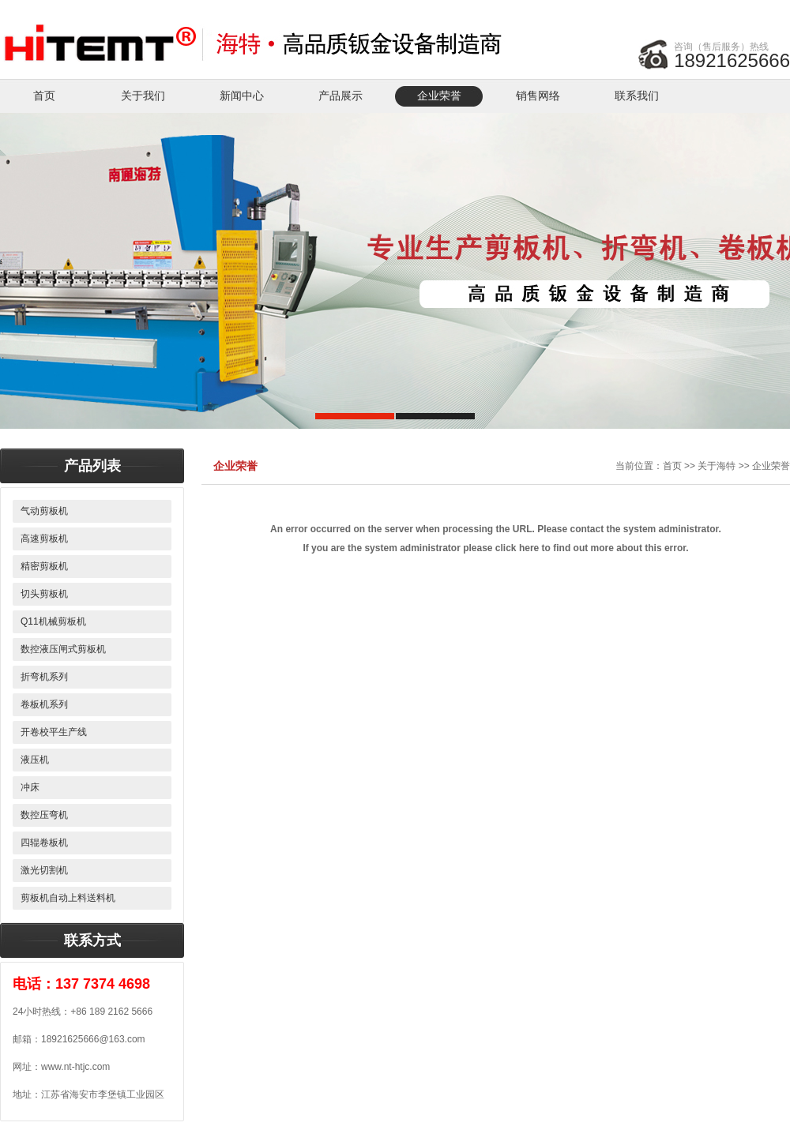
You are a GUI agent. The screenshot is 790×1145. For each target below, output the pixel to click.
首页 (44, 96)
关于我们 (143, 96)
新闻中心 (242, 96)
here (529, 548)
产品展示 (340, 96)
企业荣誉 (439, 96)
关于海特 (716, 465)
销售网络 (538, 96)
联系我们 (637, 96)
